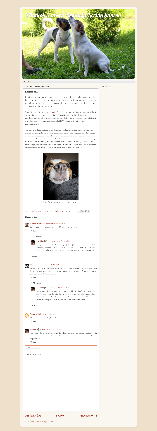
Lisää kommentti (33, 348)
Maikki (39, 241)
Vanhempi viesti (88, 415)
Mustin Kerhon (56, 112)
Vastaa (33, 231)
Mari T (33, 265)
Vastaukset (37, 237)
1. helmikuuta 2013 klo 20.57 (58, 288)
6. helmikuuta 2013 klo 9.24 (52, 330)
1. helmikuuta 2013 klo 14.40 (56, 224)
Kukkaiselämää (37, 224)
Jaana (32, 314)
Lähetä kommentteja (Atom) (42, 422)
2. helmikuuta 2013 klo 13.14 (47, 314)
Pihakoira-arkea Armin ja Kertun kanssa (73, 15)
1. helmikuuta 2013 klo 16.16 (48, 265)
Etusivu (27, 82)
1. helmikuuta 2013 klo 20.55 (58, 241)
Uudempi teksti (32, 415)
